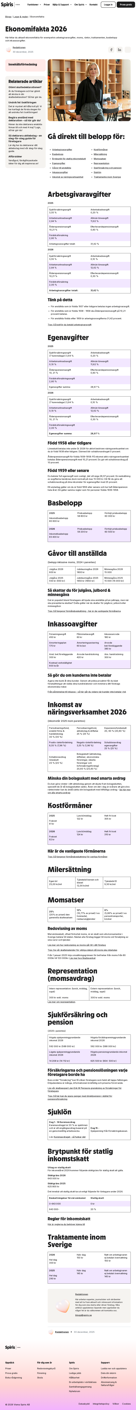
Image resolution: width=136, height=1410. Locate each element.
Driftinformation (109, 1377)
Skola (40, 1377)
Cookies (126, 1403)
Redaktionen (19, 47)
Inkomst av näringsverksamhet (67, 177)
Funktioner (34, 4)
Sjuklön (97, 172)
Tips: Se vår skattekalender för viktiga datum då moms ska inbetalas (82, 950)
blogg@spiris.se (83, 1315)
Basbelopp (57, 154)
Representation (101, 163)
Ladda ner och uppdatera (114, 1368)
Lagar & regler (20, 16)
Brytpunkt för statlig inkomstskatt (69, 158)
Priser (47, 4)
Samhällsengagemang (80, 1386)
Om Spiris (80, 4)
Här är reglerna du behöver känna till (66, 1224)
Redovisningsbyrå (46, 1368)
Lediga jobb (75, 1373)
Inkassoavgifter (60, 172)
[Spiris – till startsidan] (68, 1347)
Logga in (108, 4)
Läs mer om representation (61, 1002)
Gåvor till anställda (61, 167)
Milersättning (100, 154)
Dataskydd (84, 1403)
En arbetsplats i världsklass (82, 1382)
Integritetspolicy (101, 1403)
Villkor (115, 1403)
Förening (41, 1373)
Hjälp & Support (62, 4)
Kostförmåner (101, 149)
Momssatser (100, 158)
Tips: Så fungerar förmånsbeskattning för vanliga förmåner (77, 856)
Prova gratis (126, 4)
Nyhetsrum (74, 1391)
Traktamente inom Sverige (107, 177)
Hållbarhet (74, 1377)
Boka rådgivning (13, 1377)
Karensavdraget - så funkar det (70, 1137)
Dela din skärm (108, 1373)
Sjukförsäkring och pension (108, 167)
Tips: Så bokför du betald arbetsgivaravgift (69, 324)
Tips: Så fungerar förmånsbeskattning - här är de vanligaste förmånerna (84, 611)
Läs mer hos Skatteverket (82, 958)
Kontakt (93, 4)
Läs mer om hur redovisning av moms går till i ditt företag (77, 945)
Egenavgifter (58, 163)
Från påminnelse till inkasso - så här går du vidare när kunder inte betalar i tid (87, 691)
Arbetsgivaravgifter (62, 149)
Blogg (8, 16)
